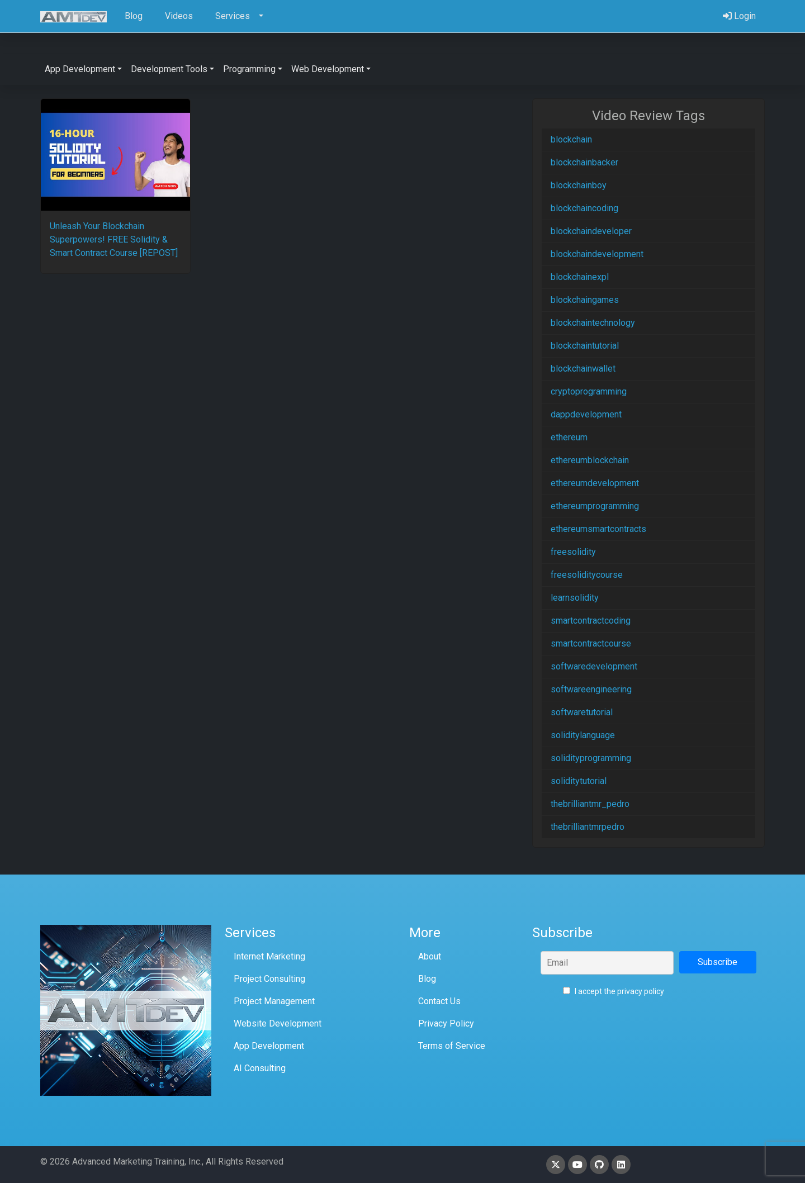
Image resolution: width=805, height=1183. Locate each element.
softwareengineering (591, 689)
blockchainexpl (580, 277)
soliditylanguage (583, 735)
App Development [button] (80, 69)
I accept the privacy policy (613, 991)
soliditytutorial (579, 781)
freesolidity (573, 552)
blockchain (571, 139)
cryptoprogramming (589, 391)
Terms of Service (451, 1046)
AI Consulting (260, 1068)
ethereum (569, 437)
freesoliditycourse (587, 574)
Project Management (274, 1001)
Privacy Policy (446, 1023)
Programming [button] (249, 69)
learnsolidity (575, 597)
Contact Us (439, 1001)
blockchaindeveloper (591, 231)
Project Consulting (269, 978)
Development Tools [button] (169, 69)
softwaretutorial (582, 712)
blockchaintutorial (585, 345)
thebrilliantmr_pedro (590, 804)
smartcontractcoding (591, 620)
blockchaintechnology (593, 322)
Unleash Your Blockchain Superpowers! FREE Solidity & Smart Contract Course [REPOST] (114, 239)
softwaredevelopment (594, 666)
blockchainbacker (584, 162)
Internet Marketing (269, 956)
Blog (427, 978)
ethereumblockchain (590, 460)
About (429, 956)
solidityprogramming (591, 758)
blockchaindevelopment (597, 254)
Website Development (277, 1023)
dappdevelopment (586, 414)
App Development (269, 1046)
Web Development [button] (327, 69)
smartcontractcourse (591, 643)
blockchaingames (585, 299)
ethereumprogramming (595, 506)
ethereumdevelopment (595, 483)
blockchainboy (579, 185)
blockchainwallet (583, 368)
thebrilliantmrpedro (587, 826)
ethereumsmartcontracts (598, 529)
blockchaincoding (584, 208)
